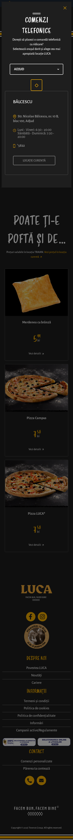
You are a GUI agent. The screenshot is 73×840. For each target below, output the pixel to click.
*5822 (21, 145)
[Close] (65, 8)
